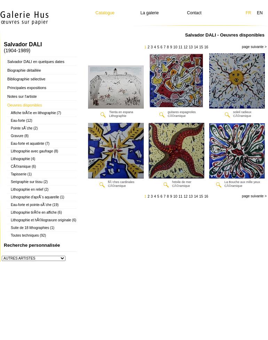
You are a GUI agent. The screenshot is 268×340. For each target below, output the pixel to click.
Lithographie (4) (23, 159)
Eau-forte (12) (21, 120)
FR (248, 12)
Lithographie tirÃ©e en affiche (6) (36, 212)
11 (180, 47)
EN (260, 12)
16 (206, 47)
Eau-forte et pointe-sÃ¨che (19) (34, 205)
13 (191, 47)
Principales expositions (26, 88)
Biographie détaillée (24, 70)
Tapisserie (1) (21, 174)
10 (175, 47)
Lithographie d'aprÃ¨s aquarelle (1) (37, 197)
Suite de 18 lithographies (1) (32, 228)
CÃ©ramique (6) (23, 166)
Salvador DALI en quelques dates (35, 62)
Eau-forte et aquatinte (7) (30, 143)
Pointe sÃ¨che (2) (24, 128)
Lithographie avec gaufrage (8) (34, 151)
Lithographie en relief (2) (29, 189)
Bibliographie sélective (26, 79)
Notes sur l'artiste (22, 96)
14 (196, 47)
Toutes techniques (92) (28, 235)
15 (201, 47)
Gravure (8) (20, 136)
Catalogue (105, 12)
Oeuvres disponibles (24, 105)
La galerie (150, 12)
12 (186, 47)
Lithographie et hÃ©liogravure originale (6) (43, 220)
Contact (194, 12)
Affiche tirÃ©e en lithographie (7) (36, 113)
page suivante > (254, 47)
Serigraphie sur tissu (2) (29, 182)
